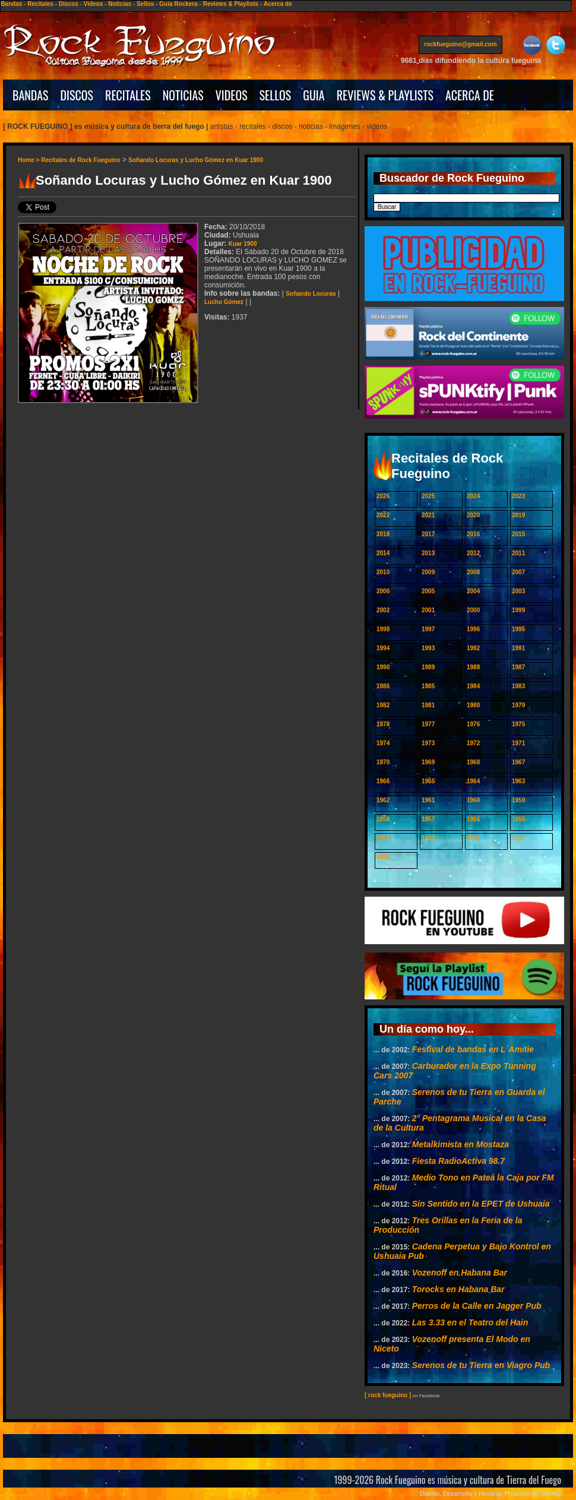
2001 (428, 610)
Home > (29, 160)
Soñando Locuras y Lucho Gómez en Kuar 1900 (195, 160)
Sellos (145, 4)
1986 (383, 686)
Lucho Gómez (223, 302)
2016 (473, 534)
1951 (518, 838)
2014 (383, 553)
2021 (428, 515)
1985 (428, 686)
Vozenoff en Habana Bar (459, 1272)
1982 (383, 705)
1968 (473, 762)
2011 (518, 553)
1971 (518, 743)
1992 (473, 648)
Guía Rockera (178, 4)
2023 (518, 496)
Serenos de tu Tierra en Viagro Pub (481, 1365)
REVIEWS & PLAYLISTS (385, 95)
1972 (473, 743)
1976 (473, 724)
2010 (383, 572)
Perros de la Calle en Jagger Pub (477, 1306)
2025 (428, 496)
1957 (428, 819)
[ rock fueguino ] (388, 1395)
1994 (383, 648)
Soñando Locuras (311, 293)
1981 (428, 705)
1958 (383, 819)
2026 (383, 496)
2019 (518, 515)
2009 (428, 572)
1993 (428, 648)
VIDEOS (232, 95)
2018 (383, 534)
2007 (518, 572)
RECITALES (128, 95)
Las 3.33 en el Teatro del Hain (470, 1322)
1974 (383, 743)
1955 (518, 819)
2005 (428, 591)
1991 (518, 648)
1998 (383, 629)
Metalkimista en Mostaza (460, 1144)
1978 (383, 724)
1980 (473, 705)
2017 (428, 534)
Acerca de (278, 4)
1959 (518, 800)
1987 (518, 667)
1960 (473, 800)
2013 (428, 553)
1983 (518, 686)
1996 (473, 629)
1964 (473, 781)
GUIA (313, 95)
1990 (383, 667)
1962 (383, 800)
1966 (383, 781)
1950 (383, 857)
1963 (518, 781)
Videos (93, 4)
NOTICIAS (183, 95)
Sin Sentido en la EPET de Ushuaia (481, 1203)
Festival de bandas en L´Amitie (473, 1049)
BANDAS (30, 95)
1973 (428, 743)
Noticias (119, 4)
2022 (383, 515)
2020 (473, 515)
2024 (473, 496)
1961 (428, 800)
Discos (68, 4)
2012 (473, 553)
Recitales (40, 4)
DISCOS (77, 95)
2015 (518, 534)
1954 (383, 838)
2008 (473, 572)
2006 (383, 591)
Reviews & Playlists (230, 4)
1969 (428, 762)
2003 (518, 591)
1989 (428, 667)
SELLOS (275, 95)
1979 (518, 705)
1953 (428, 838)
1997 (428, 629)
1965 (428, 781)
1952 (473, 838)
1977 (428, 724)
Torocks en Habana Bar (458, 1289)
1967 (518, 762)
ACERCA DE (469, 95)
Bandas (11, 4)
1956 (473, 819)
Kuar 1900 (243, 243)
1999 (518, 610)
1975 (518, 724)
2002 (383, 610)
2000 (473, 610)
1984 (473, 686)
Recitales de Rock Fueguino (80, 160)
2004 (473, 591)
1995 (518, 629)
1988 (473, 667)
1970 (383, 762)
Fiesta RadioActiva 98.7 (458, 1161)
